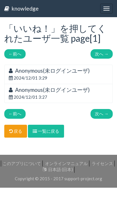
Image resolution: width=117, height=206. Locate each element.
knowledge (21, 8)
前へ (15, 53)
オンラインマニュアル (66, 163)
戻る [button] (15, 131)
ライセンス (102, 163)
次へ (101, 53)
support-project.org (83, 178)
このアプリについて (22, 163)
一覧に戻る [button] (46, 131)
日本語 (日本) (58, 169)
